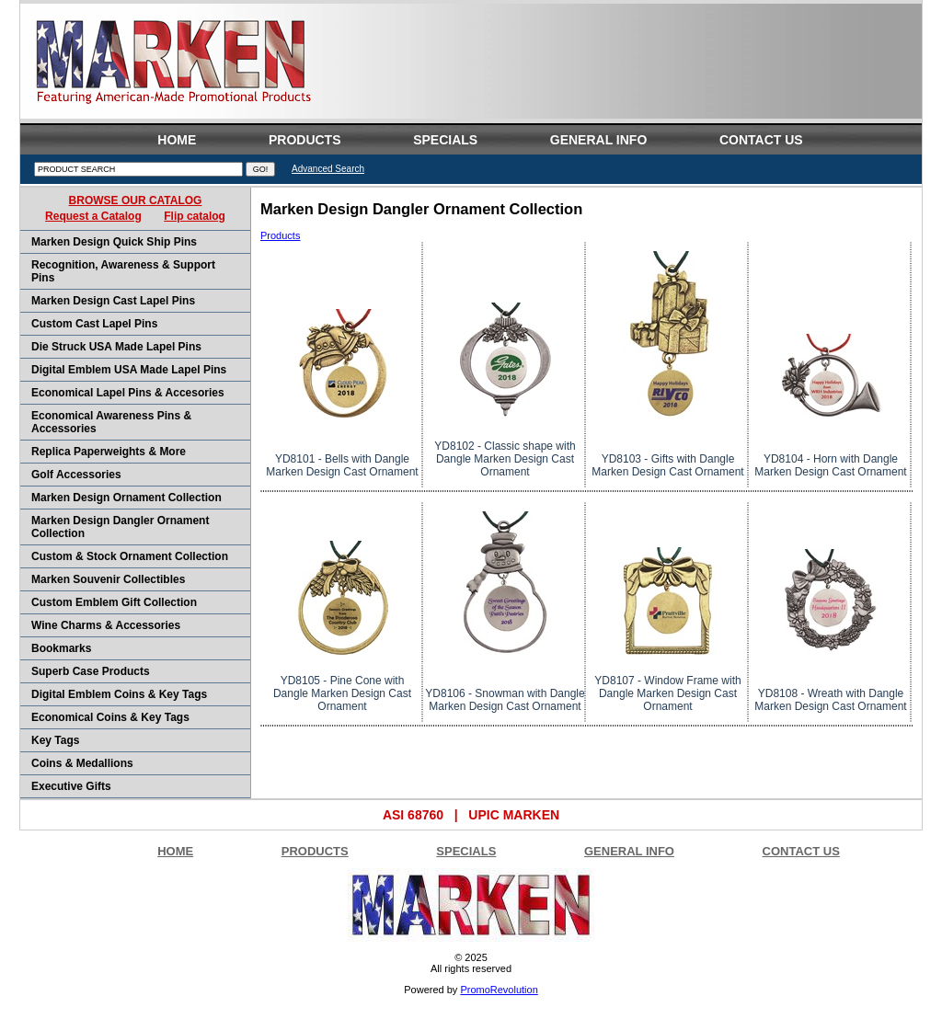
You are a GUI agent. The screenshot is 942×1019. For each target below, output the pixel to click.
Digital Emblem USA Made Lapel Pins (128, 369)
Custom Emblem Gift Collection (114, 602)
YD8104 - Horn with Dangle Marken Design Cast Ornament (830, 465)
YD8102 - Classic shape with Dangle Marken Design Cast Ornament (504, 459)
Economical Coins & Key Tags (110, 717)
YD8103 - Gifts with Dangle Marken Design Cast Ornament (667, 465)
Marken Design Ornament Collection (126, 497)
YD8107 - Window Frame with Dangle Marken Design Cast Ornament (667, 693)
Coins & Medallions (82, 763)
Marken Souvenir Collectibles (108, 579)
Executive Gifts (71, 786)
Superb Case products (90, 671)
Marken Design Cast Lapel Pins (113, 300)
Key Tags (55, 740)
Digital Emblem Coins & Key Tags (119, 694)
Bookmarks (61, 648)
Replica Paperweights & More (108, 451)
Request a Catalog (93, 216)
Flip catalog (194, 216)
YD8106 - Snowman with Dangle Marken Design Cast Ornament (504, 700)
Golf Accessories (76, 474)
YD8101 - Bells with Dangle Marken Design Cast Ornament (342, 465)
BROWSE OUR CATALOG (135, 200)
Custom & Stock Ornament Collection (129, 556)
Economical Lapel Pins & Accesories (127, 392)
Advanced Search (328, 169)
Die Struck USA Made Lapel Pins (116, 346)
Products (280, 235)
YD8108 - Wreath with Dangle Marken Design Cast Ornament (830, 700)
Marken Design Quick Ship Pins (114, 241)
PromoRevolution (498, 989)
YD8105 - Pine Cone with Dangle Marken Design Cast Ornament (342, 693)
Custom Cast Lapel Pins (94, 323)
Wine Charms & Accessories (105, 625)
